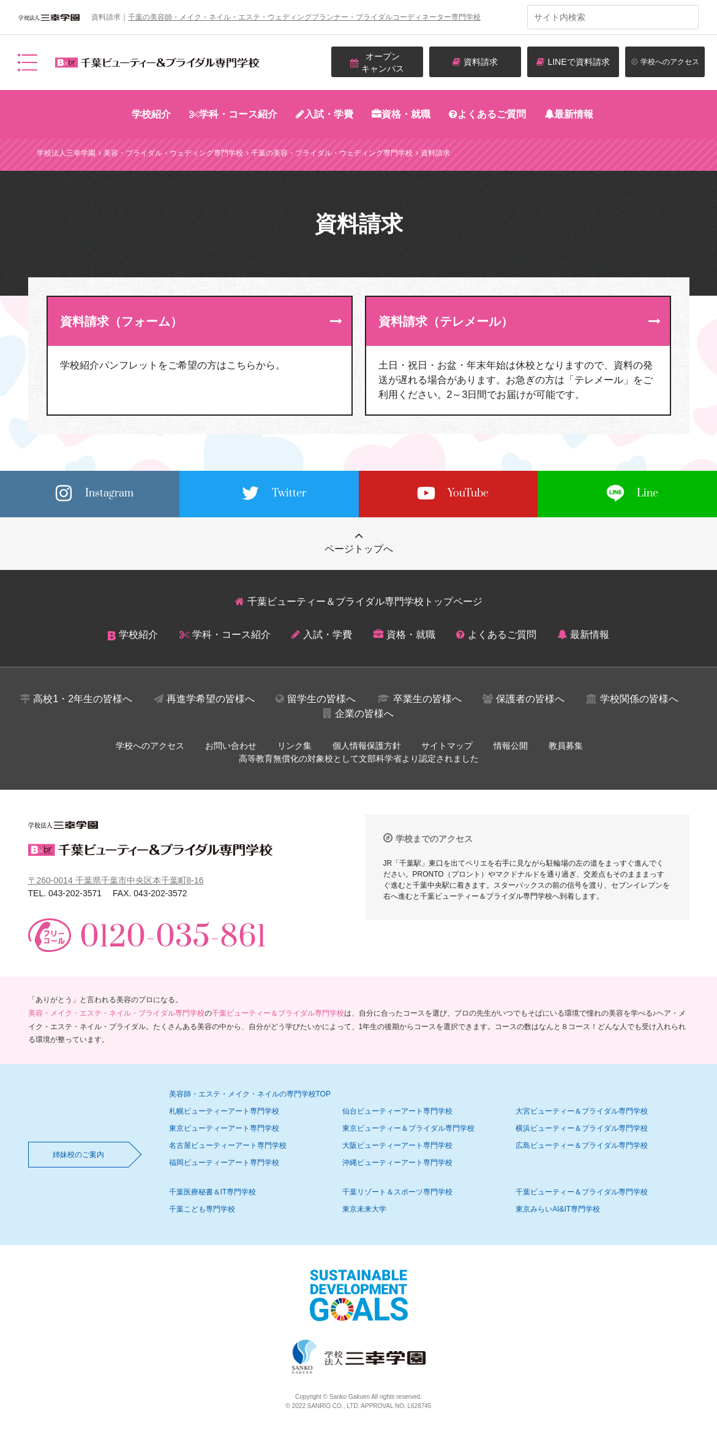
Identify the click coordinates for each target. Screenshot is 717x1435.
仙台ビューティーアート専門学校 (397, 1111)
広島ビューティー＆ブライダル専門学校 (582, 1145)
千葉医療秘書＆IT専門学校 (213, 1192)
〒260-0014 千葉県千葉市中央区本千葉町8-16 (116, 880)
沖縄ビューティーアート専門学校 (397, 1162)
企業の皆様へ (364, 713)
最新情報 (573, 114)
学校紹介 (151, 114)
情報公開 (511, 746)
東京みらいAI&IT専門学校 (558, 1209)
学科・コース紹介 (238, 114)
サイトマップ (447, 746)
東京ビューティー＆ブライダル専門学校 (408, 1128)
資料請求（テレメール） (445, 321)
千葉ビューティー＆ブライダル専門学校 (278, 1013)
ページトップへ (359, 549)
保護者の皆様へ (530, 699)
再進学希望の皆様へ (211, 699)
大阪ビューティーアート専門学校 (397, 1145)
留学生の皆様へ (321, 699)
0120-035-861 (173, 937)
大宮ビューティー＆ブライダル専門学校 (582, 1111)
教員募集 (566, 746)
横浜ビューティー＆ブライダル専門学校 (582, 1128)
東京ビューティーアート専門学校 (224, 1128)
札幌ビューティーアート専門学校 (224, 1111)
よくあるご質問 (491, 114)
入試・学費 (328, 114)
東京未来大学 (364, 1209)
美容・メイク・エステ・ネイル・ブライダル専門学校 (116, 1013)
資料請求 (481, 62)
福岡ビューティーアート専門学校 (224, 1162)
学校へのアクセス (150, 746)
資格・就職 (405, 114)
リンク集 (294, 746)
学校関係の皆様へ (639, 699)
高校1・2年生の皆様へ (82, 699)
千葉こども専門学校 (202, 1209)
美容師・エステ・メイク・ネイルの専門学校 (250, 1094)
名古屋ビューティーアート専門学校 (228, 1145)
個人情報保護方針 (366, 746)
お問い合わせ (231, 746)
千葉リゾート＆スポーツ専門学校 (397, 1192)
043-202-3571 (75, 893)
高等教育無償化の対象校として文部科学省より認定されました (359, 758)
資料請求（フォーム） (121, 321)
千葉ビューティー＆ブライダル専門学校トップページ (364, 601)
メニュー (27, 62)
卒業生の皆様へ (427, 699)
